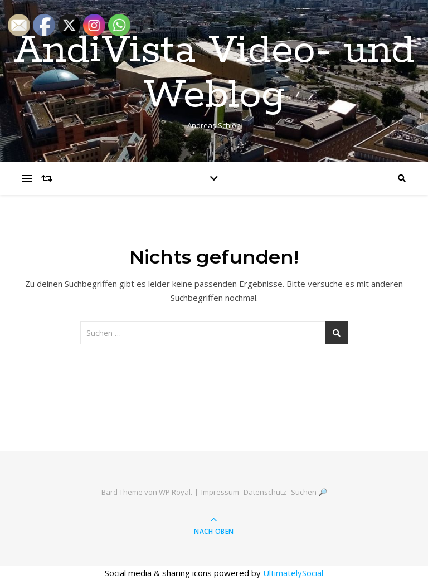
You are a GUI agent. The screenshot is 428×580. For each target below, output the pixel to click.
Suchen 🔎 (309, 492)
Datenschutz (265, 492)
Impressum (220, 492)
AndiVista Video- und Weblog (214, 73)
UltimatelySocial (293, 572)
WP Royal (175, 492)
